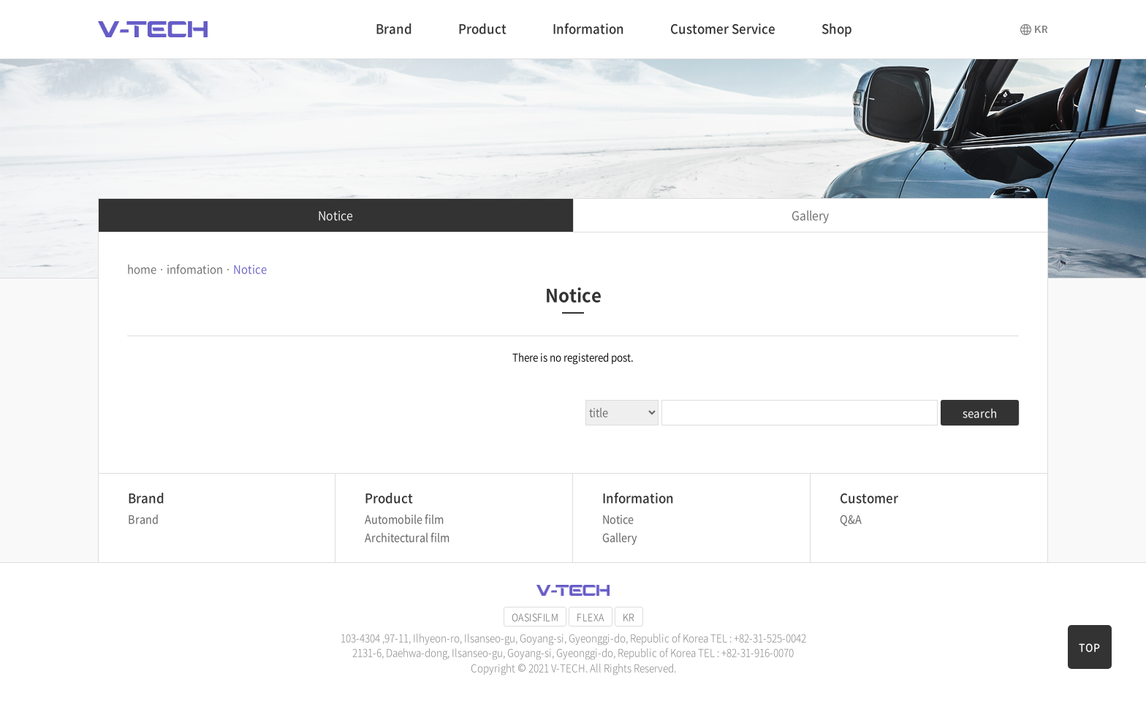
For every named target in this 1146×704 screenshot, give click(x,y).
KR (629, 617)
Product (482, 28)
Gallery (810, 215)
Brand (394, 28)
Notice (335, 215)
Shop (836, 28)
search (980, 412)
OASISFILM (535, 617)
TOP (1089, 647)
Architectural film (407, 537)
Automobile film (404, 519)
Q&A (851, 519)
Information (588, 28)
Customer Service (722, 28)
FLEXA (590, 617)
